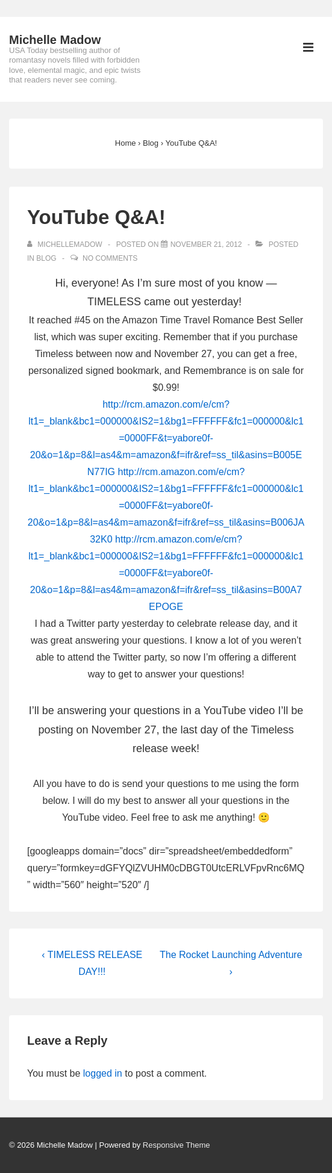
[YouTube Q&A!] (206, 244)
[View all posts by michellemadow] (65, 244)
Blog (46, 258)
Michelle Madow (55, 39)
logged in (102, 1073)
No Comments (110, 258)
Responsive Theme (176, 1145)
